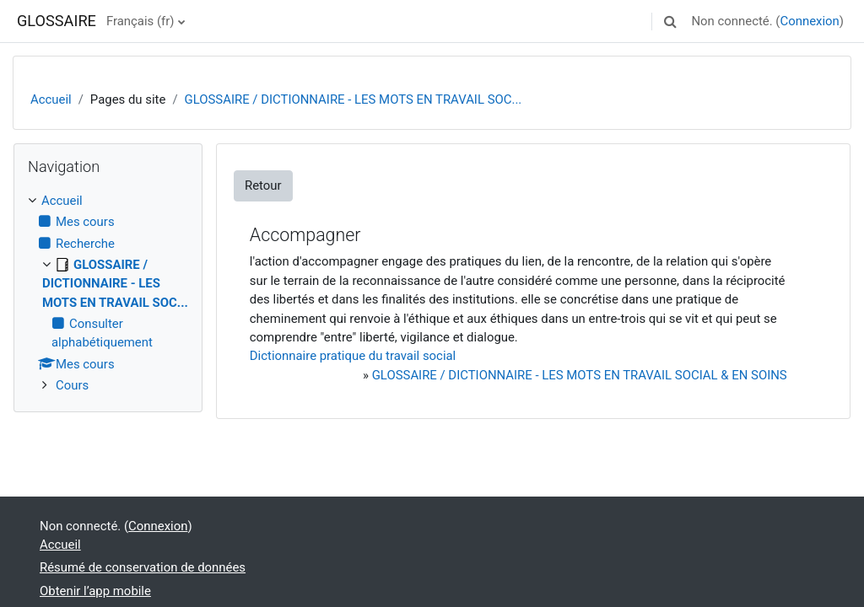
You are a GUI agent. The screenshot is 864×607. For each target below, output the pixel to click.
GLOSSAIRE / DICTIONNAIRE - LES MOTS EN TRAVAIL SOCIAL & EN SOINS (579, 375)
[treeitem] (108, 293)
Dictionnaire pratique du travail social (353, 355)
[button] (670, 21)
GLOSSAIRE (56, 21)
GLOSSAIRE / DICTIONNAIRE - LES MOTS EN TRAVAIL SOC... (353, 99)
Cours (72, 385)
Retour (263, 185)
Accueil (51, 99)
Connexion (809, 21)
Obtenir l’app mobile (95, 591)
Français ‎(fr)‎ (140, 21)
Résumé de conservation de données (143, 567)
